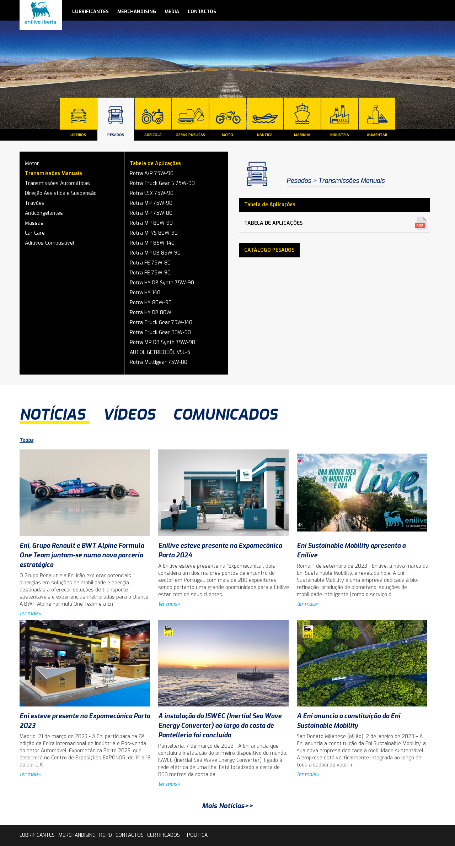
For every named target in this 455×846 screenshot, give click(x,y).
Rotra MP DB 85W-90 (155, 253)
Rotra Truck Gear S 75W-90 (162, 183)
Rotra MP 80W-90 (151, 223)
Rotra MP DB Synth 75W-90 (162, 342)
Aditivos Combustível (49, 243)
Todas (26, 440)
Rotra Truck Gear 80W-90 (160, 332)
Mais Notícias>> (227, 805)
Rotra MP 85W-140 (152, 243)
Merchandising (136, 12)
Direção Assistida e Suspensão (61, 193)
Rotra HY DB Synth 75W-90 (162, 282)
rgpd (105, 835)
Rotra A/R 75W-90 (151, 173)
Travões (34, 203)
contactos (202, 12)
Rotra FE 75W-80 (150, 263)
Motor (32, 163)
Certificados (163, 835)
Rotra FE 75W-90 (150, 272)
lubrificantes (90, 12)
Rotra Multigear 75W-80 (158, 362)
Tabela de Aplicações (155, 163)
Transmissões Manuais (53, 173)
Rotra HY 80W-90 (151, 302)
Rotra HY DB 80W (150, 312)
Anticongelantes (44, 213)
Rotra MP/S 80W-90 (154, 233)
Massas (34, 223)
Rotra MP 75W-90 (151, 203)
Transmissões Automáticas (57, 183)
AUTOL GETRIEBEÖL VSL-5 (160, 352)
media (172, 12)
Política (197, 835)
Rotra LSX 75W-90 (151, 193)
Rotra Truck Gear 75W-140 (161, 322)
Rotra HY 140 (145, 292)
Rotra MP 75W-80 (151, 213)
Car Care (35, 233)
